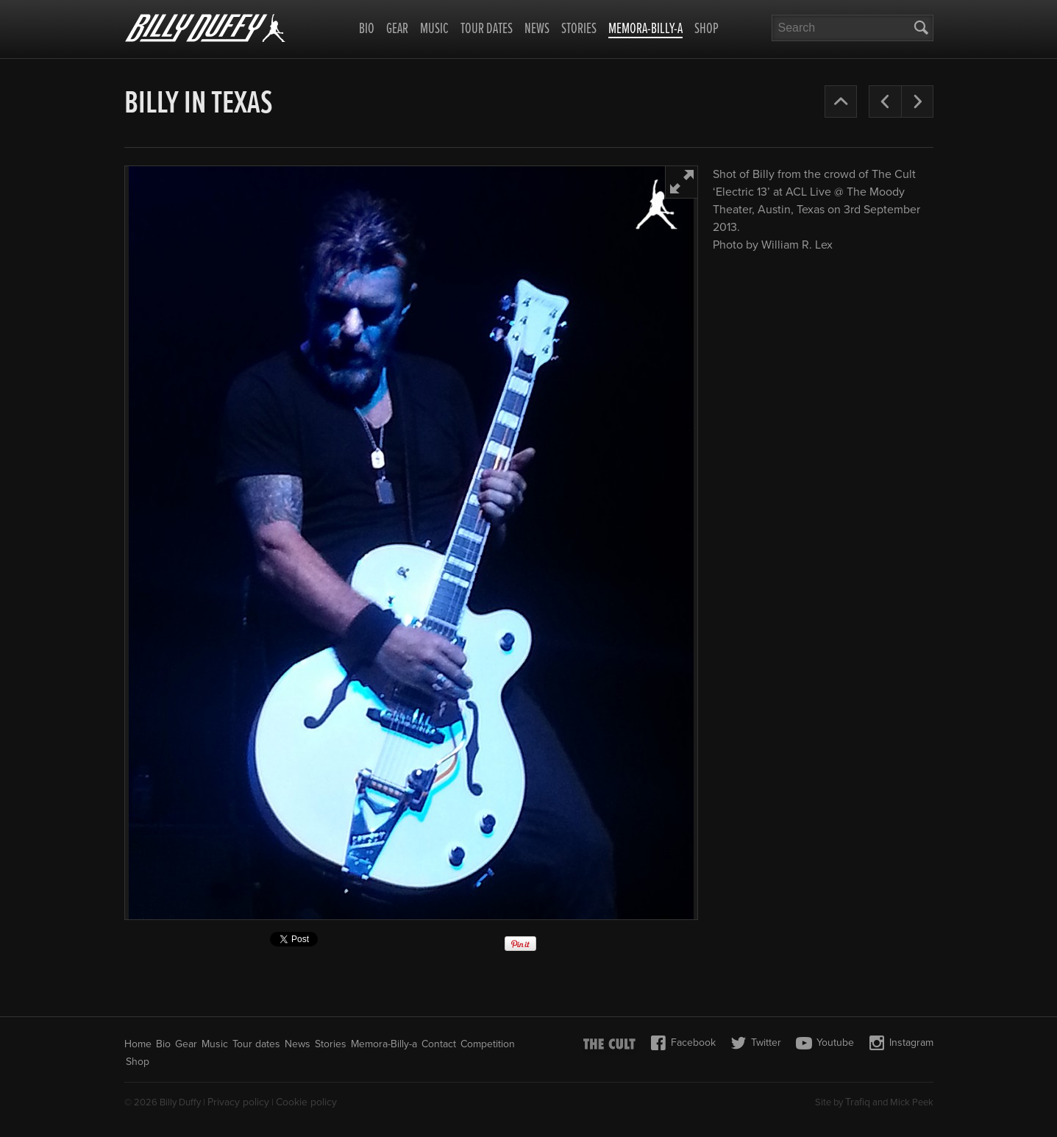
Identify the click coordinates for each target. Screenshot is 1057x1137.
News (536, 29)
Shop (706, 29)
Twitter (755, 1043)
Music (434, 29)
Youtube (825, 1043)
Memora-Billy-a (645, 30)
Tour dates (486, 29)
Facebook (683, 1043)
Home (138, 1044)
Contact (438, 1044)
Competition (487, 1044)
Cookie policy (306, 1102)
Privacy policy (238, 1102)
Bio (366, 29)
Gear (397, 29)
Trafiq (857, 1102)
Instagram (901, 1043)
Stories (579, 29)
